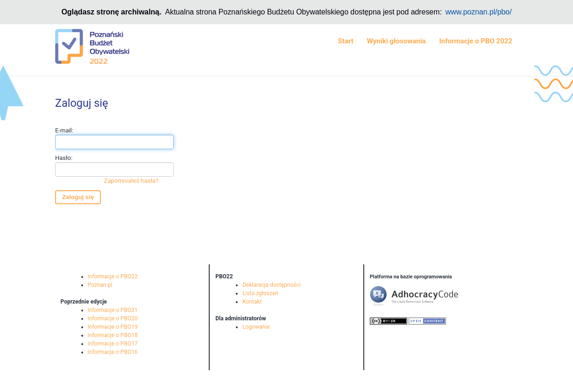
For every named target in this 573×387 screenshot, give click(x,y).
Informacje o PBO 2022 (475, 41)
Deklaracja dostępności (271, 285)
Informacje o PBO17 (113, 343)
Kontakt (252, 301)
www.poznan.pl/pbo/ (479, 12)
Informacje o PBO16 (113, 352)
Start (346, 41)
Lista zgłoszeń (260, 293)
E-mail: (114, 138)
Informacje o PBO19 (113, 327)
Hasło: (114, 169)
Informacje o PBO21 (113, 310)
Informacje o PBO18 (113, 335)
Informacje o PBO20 (113, 318)
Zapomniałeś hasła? (131, 180)
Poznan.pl (100, 285)
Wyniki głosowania (396, 41)
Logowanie (255, 327)
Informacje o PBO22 (113, 276)
